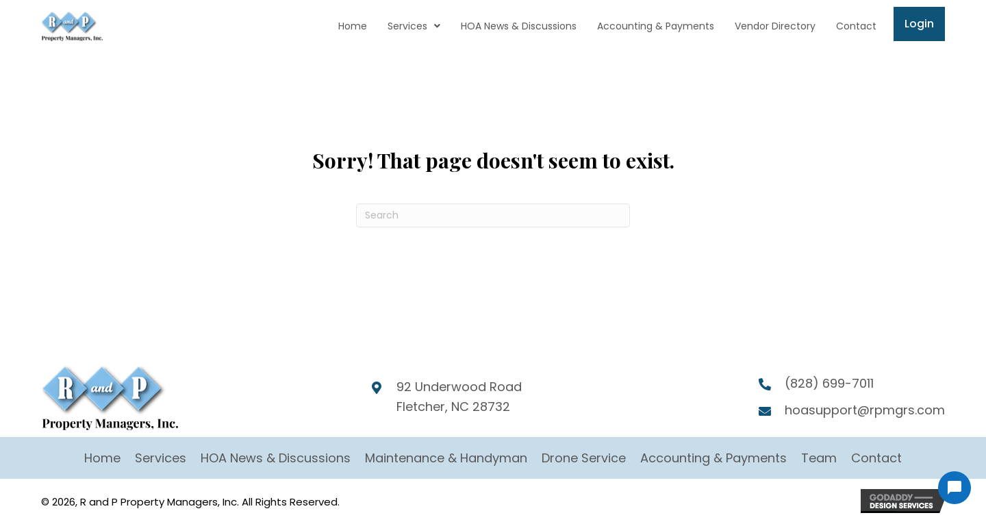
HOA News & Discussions (276, 457)
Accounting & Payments (713, 457)
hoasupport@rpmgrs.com (865, 410)
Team (819, 457)
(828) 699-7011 (829, 383)
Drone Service (584, 457)
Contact (876, 457)
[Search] (493, 215)
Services (160, 457)
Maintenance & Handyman (446, 457)
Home (102, 457)
